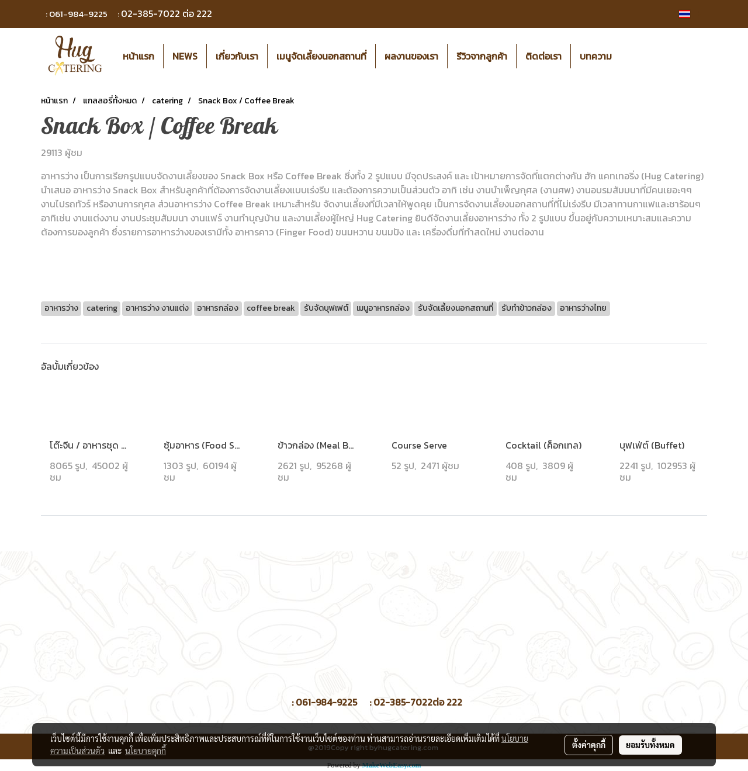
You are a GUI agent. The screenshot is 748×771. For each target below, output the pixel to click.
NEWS (185, 56)
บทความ (596, 56)
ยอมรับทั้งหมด (650, 744)
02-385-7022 (150, 13)
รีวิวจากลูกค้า (481, 56)
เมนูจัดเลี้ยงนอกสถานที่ (321, 56)
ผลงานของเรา (411, 56)
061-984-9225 (78, 13)
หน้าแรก (138, 56)
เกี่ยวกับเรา (237, 56)
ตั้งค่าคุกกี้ (588, 744)
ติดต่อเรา (543, 56)
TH (690, 14)
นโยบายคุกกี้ (145, 750)
